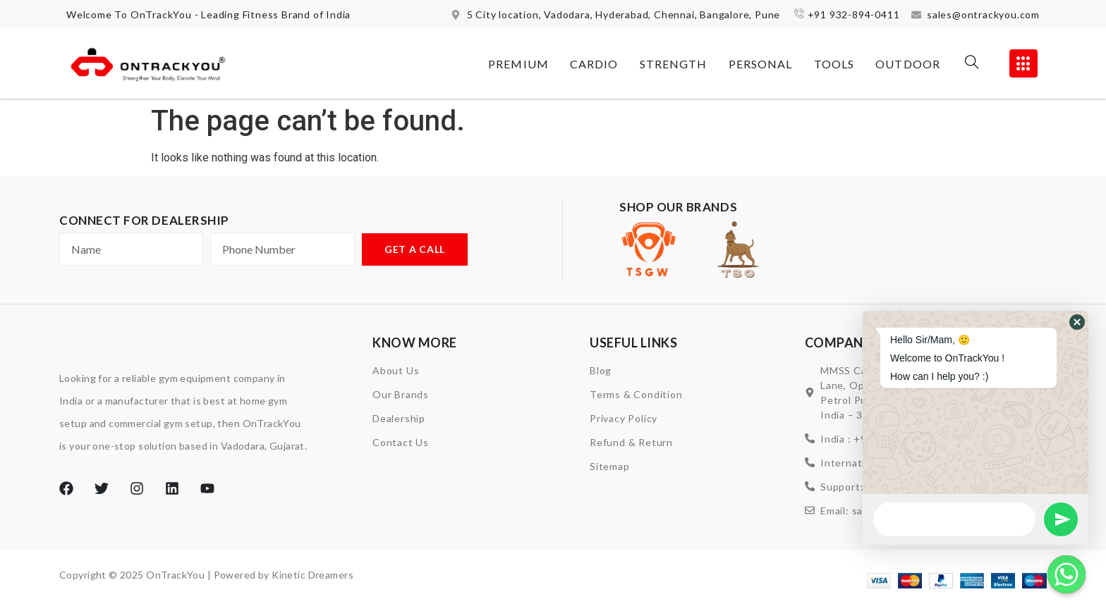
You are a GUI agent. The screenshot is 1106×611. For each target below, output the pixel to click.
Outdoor (907, 63)
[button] (1077, 322)
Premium (518, 63)
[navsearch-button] (972, 64)
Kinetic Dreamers (312, 575)
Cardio (594, 63)
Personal (761, 63)
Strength (673, 63)
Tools (834, 63)
